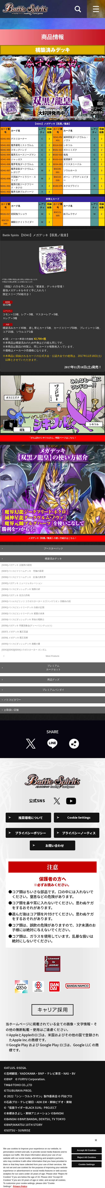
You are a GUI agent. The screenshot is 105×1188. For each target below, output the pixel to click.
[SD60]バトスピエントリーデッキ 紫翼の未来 (23, 613)
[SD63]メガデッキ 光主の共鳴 (16, 595)
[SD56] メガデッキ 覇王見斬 (15, 637)
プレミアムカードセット (53, 667)
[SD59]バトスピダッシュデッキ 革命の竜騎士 (23, 619)
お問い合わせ (54, 845)
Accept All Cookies (86, 1150)
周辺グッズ (53, 679)
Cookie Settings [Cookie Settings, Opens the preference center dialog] (87, 1164)
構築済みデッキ (53, 558)
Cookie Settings (79, 817)
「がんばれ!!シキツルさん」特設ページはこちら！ (52, 438)
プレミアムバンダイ (53, 689)
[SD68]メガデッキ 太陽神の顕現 (17, 565)
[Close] (95, 1140)
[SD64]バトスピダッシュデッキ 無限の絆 (21, 589)
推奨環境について (30, 817)
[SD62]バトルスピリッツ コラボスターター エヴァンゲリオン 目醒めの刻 (36, 601)
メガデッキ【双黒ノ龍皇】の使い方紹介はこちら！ (52, 538)
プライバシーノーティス (79, 833)
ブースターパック (53, 548)
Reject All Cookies (86, 1157)
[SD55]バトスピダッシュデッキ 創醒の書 (21, 644)
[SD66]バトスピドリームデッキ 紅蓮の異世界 (24, 577)
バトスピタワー (12, 699)
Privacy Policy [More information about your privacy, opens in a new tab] (20, 1186)
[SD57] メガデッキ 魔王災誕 (15, 631)
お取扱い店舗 (11, 709)
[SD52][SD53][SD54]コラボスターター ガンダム (24, 650)
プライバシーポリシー (30, 833)
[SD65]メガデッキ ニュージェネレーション (22, 583)
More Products (52, 656)
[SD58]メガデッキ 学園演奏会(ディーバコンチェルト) (27, 625)
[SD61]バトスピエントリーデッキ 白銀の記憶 (23, 607)
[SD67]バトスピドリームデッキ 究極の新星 (23, 571)
